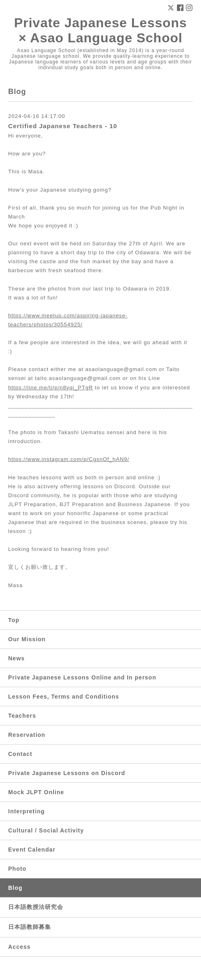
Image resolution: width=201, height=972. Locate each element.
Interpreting (26, 811)
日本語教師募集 (29, 927)
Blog (15, 888)
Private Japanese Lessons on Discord (66, 773)
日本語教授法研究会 (35, 907)
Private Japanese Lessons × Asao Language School (100, 30)
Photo (17, 868)
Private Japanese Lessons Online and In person (82, 677)
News (16, 658)
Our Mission (27, 639)
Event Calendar (31, 849)
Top (14, 620)
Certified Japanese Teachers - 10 (62, 125)
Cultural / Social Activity (46, 830)
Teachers (22, 715)
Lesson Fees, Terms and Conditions (63, 696)
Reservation (26, 735)
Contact (20, 754)
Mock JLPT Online (36, 792)
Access (19, 947)
